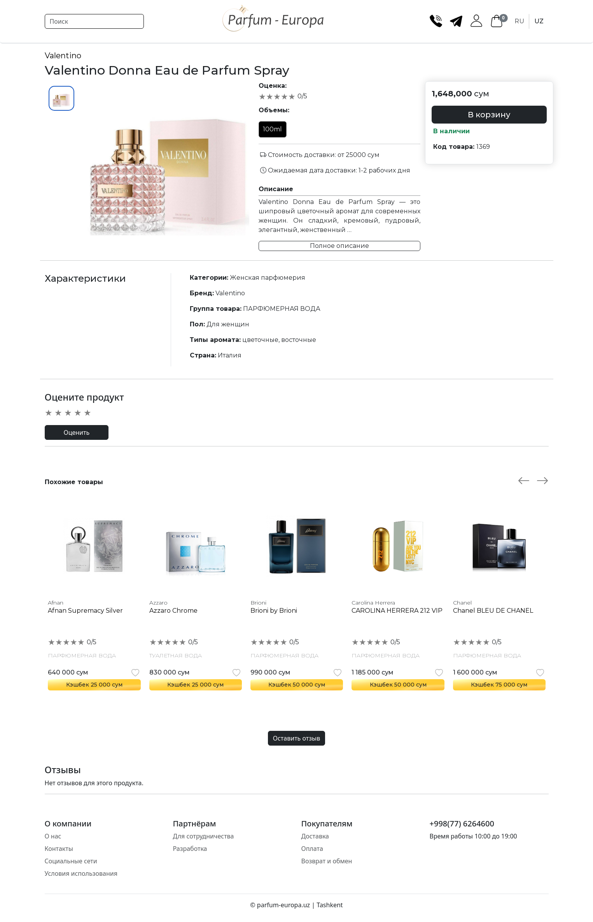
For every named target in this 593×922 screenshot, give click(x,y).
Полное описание (339, 245)
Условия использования (81, 873)
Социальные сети (71, 861)
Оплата (312, 848)
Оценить (77, 432)
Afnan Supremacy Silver (85, 610)
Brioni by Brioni (273, 610)
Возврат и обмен (326, 861)
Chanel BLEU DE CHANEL (493, 610)
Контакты (59, 848)
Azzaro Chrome (173, 610)
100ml (272, 129)
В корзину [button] (489, 114)
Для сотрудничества (203, 836)
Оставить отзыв (296, 738)
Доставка (315, 836)
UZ (539, 21)
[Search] (94, 21)
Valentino (63, 55)
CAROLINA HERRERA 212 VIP (397, 610)
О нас (53, 836)
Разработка (190, 848)
